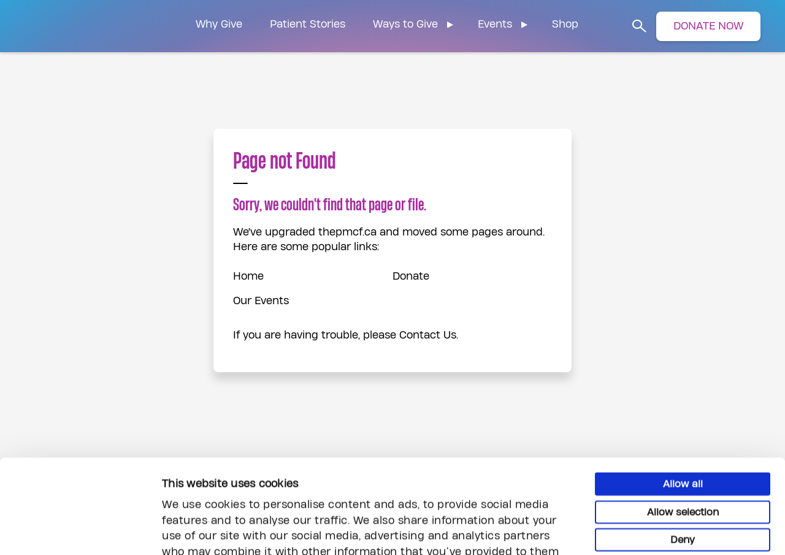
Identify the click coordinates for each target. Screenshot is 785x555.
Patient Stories (307, 24)
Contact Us (427, 335)
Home (248, 276)
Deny (682, 451)
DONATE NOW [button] (708, 26)
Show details (672, 530)
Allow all (683, 395)
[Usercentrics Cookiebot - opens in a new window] (79, 531)
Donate (410, 276)
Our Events (261, 301)
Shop (565, 24)
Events (495, 24)
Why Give (219, 24)
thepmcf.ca (347, 232)
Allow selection (683, 424)
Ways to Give (405, 24)
